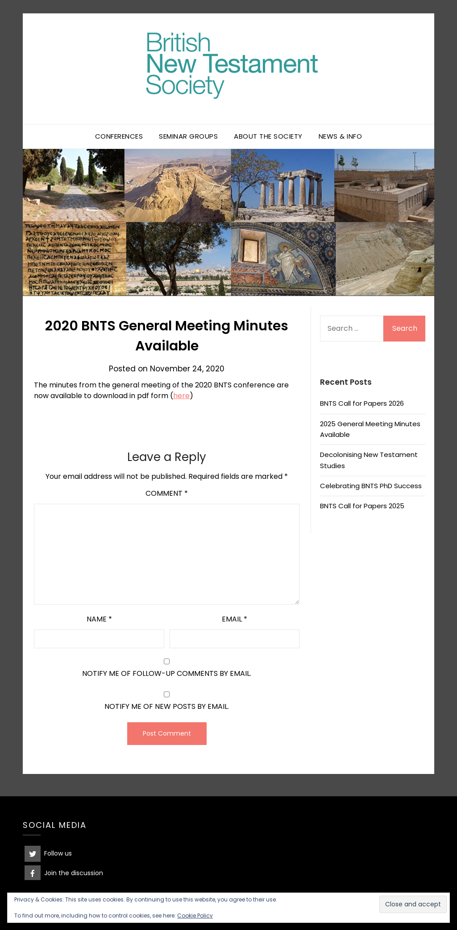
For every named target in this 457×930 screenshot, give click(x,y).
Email (234, 619)
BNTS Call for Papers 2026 (362, 403)
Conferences (119, 136)
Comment (166, 493)
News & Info (340, 136)
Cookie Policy (195, 915)
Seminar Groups (188, 136)
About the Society (268, 136)
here (181, 396)
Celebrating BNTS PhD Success (371, 485)
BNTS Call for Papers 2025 (362, 505)
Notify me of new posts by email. (166, 706)
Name (99, 619)
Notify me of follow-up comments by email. (166, 673)
